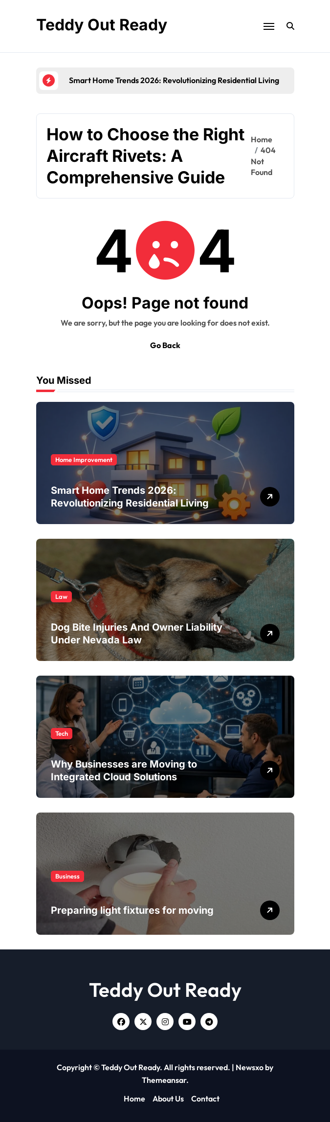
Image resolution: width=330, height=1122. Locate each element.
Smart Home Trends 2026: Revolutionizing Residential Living (130, 496)
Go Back (165, 345)
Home (134, 1098)
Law (61, 596)
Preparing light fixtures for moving (132, 910)
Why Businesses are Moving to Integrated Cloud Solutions (124, 770)
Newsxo (250, 1067)
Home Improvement (83, 459)
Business (67, 876)
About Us (168, 1098)
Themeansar (164, 1080)
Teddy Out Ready (101, 24)
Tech (61, 733)
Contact (205, 1098)
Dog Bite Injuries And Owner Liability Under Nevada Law (136, 633)
